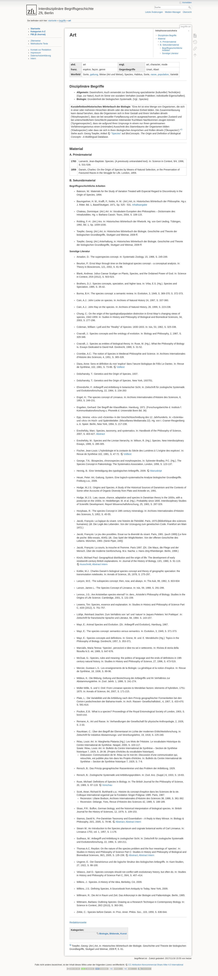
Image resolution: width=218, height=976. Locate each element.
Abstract (100, 434)
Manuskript (156, 470)
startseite (52, 20)
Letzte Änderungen (154, 12)
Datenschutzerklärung (41, 55)
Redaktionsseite (78, 922)
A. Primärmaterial (168, 42)
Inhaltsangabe (139, 204)
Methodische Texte (39, 43)
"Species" (116, 133)
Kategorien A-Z (38, 31)
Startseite (35, 28)
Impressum (36, 53)
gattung (94, 74)
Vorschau (107, 785)
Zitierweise (36, 41)
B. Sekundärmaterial (169, 45)
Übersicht (187, 12)
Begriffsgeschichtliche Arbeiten (172, 49)
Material (161, 39)
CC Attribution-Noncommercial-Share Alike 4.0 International (155, 965)
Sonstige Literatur (170, 53)
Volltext (120, 367)
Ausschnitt (85, 564)
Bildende (114, 933)
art (69, 20)
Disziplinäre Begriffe (167, 35)
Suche (190, 7)
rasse (154, 74)
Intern (33, 58)
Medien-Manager (173, 12)
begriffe (62, 20)
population (163, 74)
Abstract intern (99, 564)
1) (181, 129)
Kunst (123, 933)
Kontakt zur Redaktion (41, 50)
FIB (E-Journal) (38, 34)
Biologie (103, 933)
